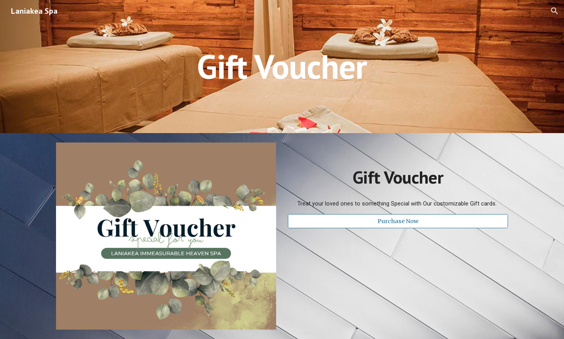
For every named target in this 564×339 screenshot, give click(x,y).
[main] (282, 66)
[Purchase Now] (398, 221)
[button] (554, 11)
